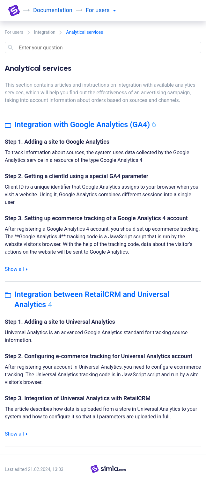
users (105, 10)
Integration (44, 32)
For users (14, 32)
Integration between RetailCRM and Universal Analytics (87, 299)
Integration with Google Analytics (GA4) (80, 124)
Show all (16, 269)
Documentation (52, 10)
